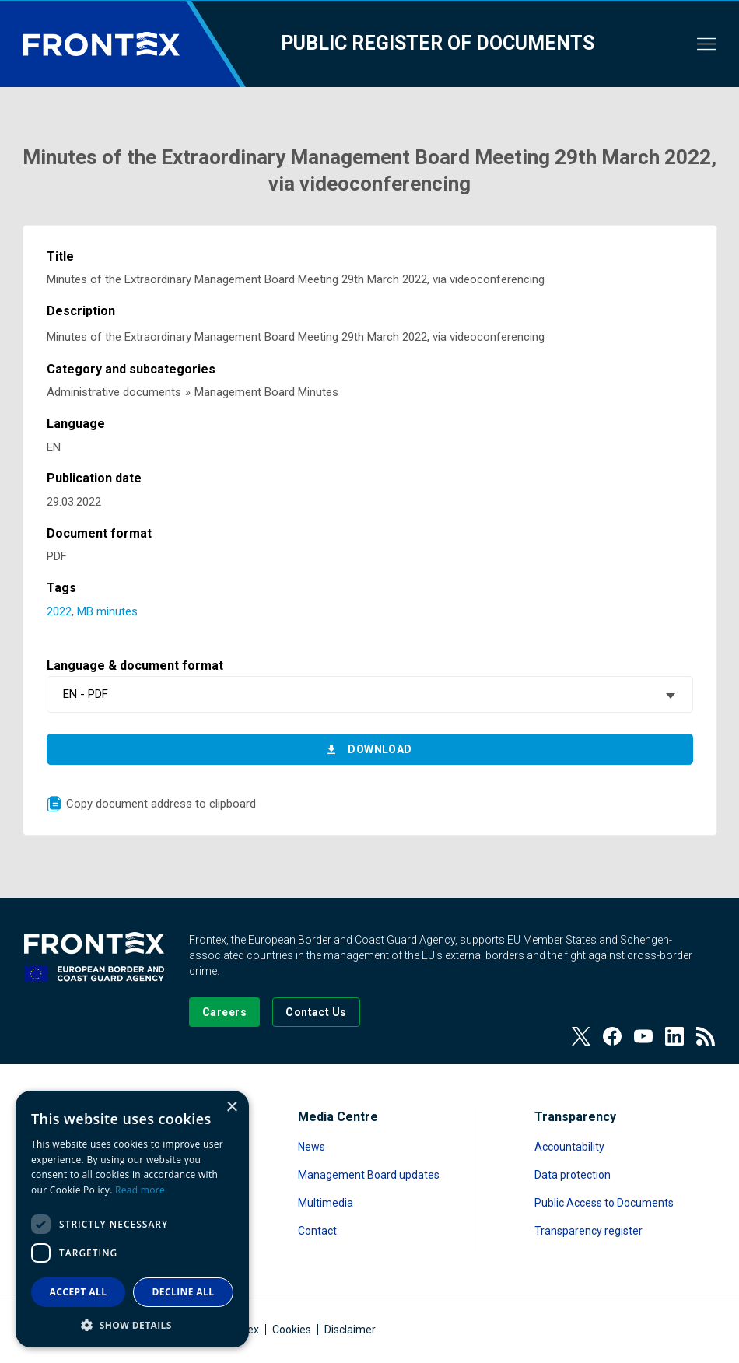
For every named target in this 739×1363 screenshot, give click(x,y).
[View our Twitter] (581, 1036)
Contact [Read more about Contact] (317, 1231)
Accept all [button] (78, 1291)
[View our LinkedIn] (674, 1036)
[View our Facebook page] (612, 1036)
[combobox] (370, 694)
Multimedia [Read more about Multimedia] (325, 1203)
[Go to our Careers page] (224, 1012)
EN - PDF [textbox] (85, 694)
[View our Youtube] (643, 1036)
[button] (132, 1324)
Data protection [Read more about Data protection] (572, 1175)
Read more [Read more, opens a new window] (140, 1190)
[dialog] (132, 1219)
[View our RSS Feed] (705, 1036)
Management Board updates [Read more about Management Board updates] (369, 1175)
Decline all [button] (183, 1291)
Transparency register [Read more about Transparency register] (588, 1231)
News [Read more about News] (311, 1147)
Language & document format (135, 665)
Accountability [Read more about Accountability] (569, 1147)
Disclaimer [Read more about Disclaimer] (350, 1329)
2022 (59, 611)
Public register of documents (437, 43)
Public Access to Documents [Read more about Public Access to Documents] (604, 1203)
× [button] (231, 1107)
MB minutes (107, 611)
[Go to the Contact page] (316, 1012)
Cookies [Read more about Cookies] (291, 1329)
